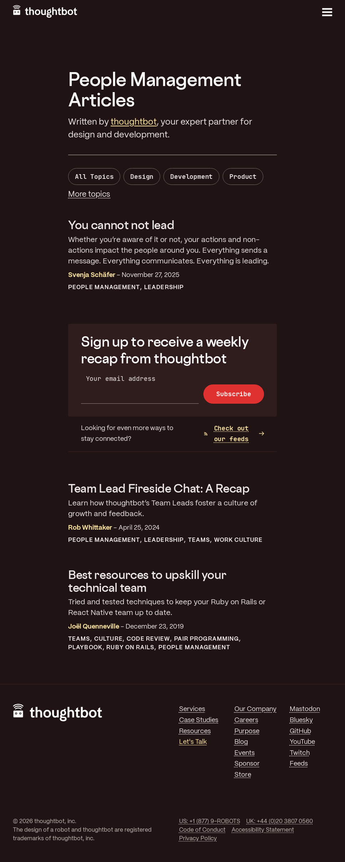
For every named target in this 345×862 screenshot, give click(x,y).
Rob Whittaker (90, 528)
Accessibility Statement (263, 830)
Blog (241, 742)
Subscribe (233, 394)
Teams (199, 540)
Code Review (148, 639)
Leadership (164, 287)
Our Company (255, 709)
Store (242, 775)
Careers (246, 720)
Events (244, 753)
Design (141, 176)
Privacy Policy (198, 838)
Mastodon (305, 709)
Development (191, 176)
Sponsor (247, 764)
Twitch (300, 753)
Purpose (246, 731)
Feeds (299, 764)
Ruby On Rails (130, 647)
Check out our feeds (226, 433)
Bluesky (301, 720)
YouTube (302, 742)
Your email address (121, 378)
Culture (108, 639)
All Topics (94, 176)
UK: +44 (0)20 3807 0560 (279, 821)
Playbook (85, 647)
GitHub (300, 731)
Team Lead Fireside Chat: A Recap (158, 488)
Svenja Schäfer (91, 275)
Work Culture (238, 540)
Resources (195, 731)
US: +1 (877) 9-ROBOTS (209, 821)
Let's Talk (193, 742)
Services (192, 709)
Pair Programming (206, 639)
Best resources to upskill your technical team (147, 581)
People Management (104, 287)
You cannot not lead (121, 225)
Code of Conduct (202, 830)
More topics (89, 194)
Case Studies (198, 720)
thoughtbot (134, 122)
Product (243, 176)
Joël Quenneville (93, 627)
